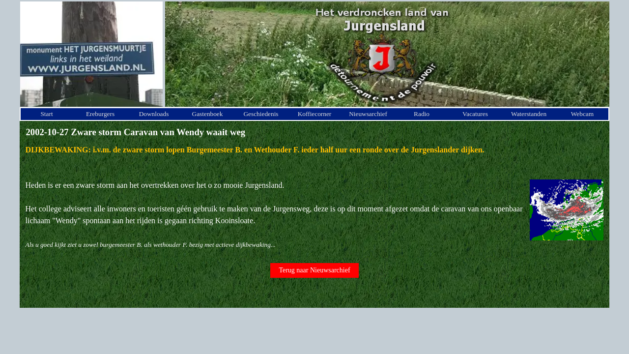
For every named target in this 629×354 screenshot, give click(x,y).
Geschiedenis (260, 114)
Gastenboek (207, 114)
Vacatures (475, 114)
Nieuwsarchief (368, 114)
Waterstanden (528, 114)
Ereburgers (100, 114)
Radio (421, 114)
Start (46, 114)
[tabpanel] (315, 197)
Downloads (154, 114)
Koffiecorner (315, 114)
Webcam (582, 114)
